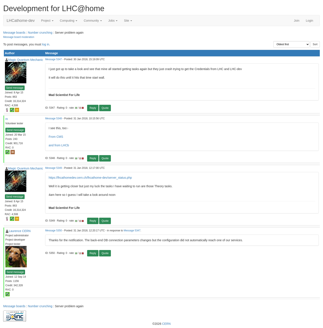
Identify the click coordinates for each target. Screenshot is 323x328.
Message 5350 (53, 230)
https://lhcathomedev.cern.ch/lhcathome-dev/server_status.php (90, 177)
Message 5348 (53, 118)
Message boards (14, 32)
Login (309, 20)
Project (47, 20)
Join (296, 20)
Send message (14, 87)
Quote (105, 107)
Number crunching (40, 32)
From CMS (56, 136)
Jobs (113, 20)
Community (93, 20)
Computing (68, 20)
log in (45, 44)
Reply (92, 107)
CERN (166, 323)
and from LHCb (59, 145)
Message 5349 (53, 167)
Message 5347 (53, 59)
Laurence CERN (20, 231)
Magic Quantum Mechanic (25, 59)
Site (128, 20)
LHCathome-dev (21, 20)
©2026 (161, 323)
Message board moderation (18, 37)
